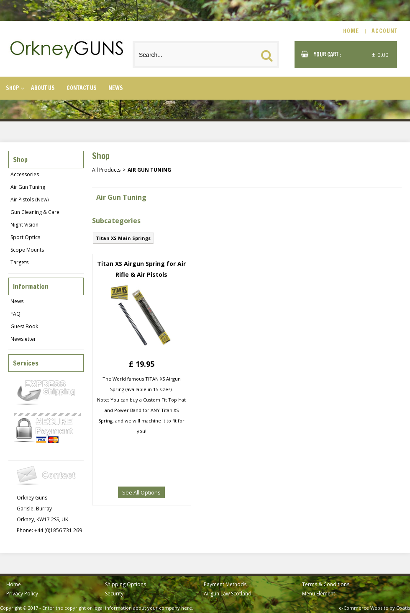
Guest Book (24, 326)
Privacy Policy (22, 593)
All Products (106, 169)
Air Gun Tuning (27, 187)
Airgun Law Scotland (227, 593)
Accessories (24, 174)
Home (13, 584)
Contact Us (82, 88)
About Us (43, 88)
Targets (19, 262)
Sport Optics (25, 237)
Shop (12, 88)
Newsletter (23, 339)
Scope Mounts (27, 249)
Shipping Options (125, 584)
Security (114, 593)
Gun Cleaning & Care (34, 212)
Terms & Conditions (325, 584)
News (115, 88)
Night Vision (24, 224)
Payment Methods (225, 584)
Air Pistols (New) (29, 199)
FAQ (15, 313)
